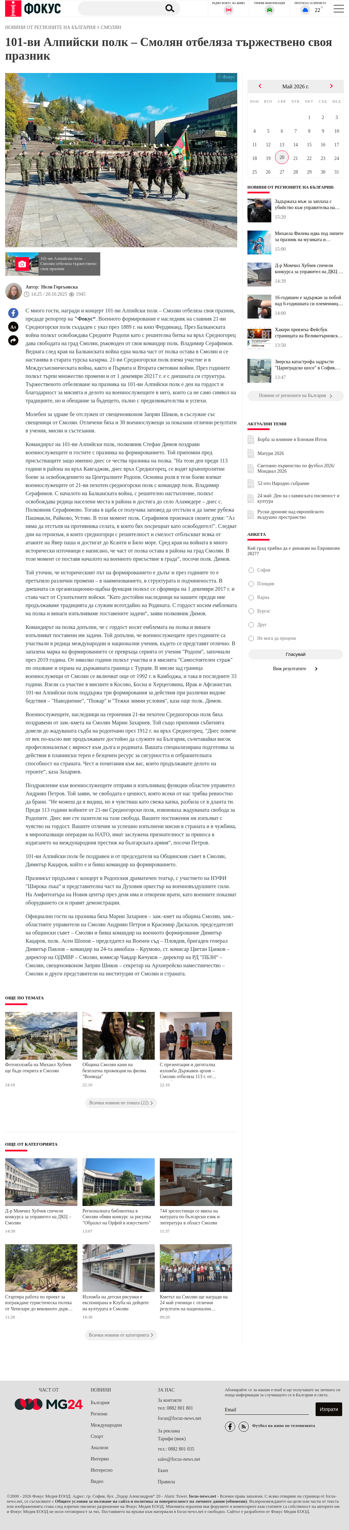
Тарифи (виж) (172, 1438)
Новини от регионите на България (291, 187)
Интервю (100, 1458)
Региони (99, 1413)
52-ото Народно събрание (283, 483)
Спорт (97, 1436)
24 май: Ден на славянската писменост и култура (298, 498)
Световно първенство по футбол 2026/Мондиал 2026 (296, 468)
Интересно (101, 1470)
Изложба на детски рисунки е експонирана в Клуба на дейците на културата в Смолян (115, 1302)
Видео (97, 1481)
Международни (106, 1425)
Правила (166, 1481)
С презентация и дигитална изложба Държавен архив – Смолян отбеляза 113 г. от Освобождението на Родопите (190, 1071)
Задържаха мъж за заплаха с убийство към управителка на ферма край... (305, 204)
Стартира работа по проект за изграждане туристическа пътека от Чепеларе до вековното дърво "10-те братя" (38, 1303)
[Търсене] (117, 8)
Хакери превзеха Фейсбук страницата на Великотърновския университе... (309, 333)
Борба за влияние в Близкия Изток (292, 439)
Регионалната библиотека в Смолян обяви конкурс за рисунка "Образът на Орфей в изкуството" (116, 1216)
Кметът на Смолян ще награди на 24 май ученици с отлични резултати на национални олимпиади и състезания (194, 1303)
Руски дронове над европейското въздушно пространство (290, 514)
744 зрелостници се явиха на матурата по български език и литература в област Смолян (190, 1216)
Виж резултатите (295, 668)
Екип (163, 1470)
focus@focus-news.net (179, 1418)
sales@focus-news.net (179, 1459)
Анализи (99, 1447)
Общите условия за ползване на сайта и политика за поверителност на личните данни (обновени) (151, 1501)
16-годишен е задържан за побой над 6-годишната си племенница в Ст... (309, 301)
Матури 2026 (271, 453)
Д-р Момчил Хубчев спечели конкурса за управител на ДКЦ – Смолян (38, 1216)
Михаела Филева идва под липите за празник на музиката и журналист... (309, 236)
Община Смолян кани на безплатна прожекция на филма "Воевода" (114, 1070)
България (100, 1402)
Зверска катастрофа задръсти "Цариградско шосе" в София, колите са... (305, 365)
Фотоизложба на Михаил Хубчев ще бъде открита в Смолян (38, 1067)
